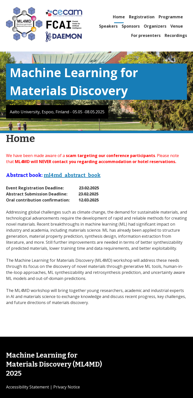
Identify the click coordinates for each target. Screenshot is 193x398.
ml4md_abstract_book (72, 175)
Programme (171, 17)
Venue (176, 26)
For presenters (146, 35)
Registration (142, 17)
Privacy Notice (66, 387)
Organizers (155, 26)
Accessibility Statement (27, 387)
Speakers (108, 26)
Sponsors (131, 26)
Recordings (176, 35)
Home (119, 17)
